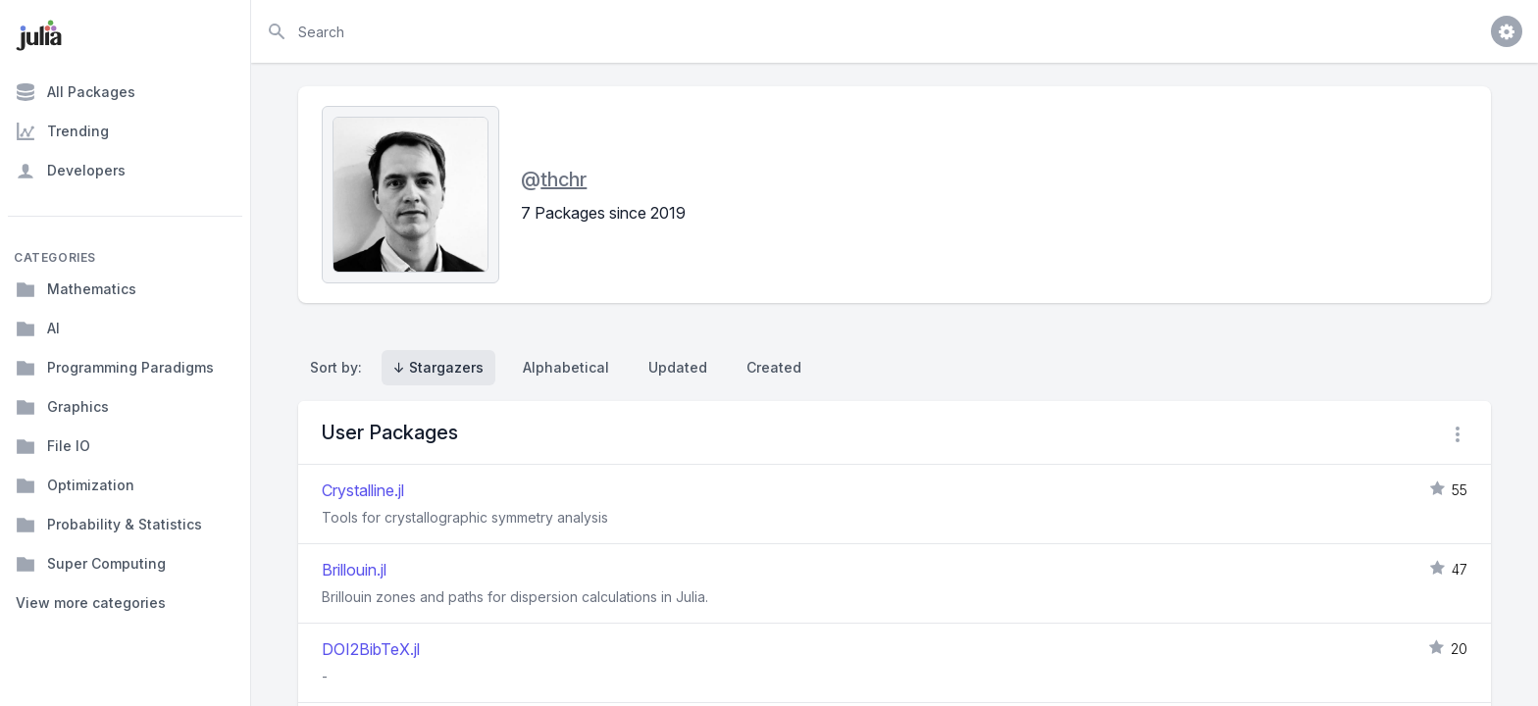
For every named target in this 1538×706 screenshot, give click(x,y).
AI (38, 328)
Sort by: (340, 367)
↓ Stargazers (438, 367)
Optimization (75, 485)
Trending (62, 131)
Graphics (62, 407)
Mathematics (76, 289)
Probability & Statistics (109, 524)
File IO (53, 446)
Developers (71, 170)
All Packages (75, 92)
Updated (677, 367)
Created (773, 367)
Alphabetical (566, 367)
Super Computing (91, 564)
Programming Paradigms (115, 368)
